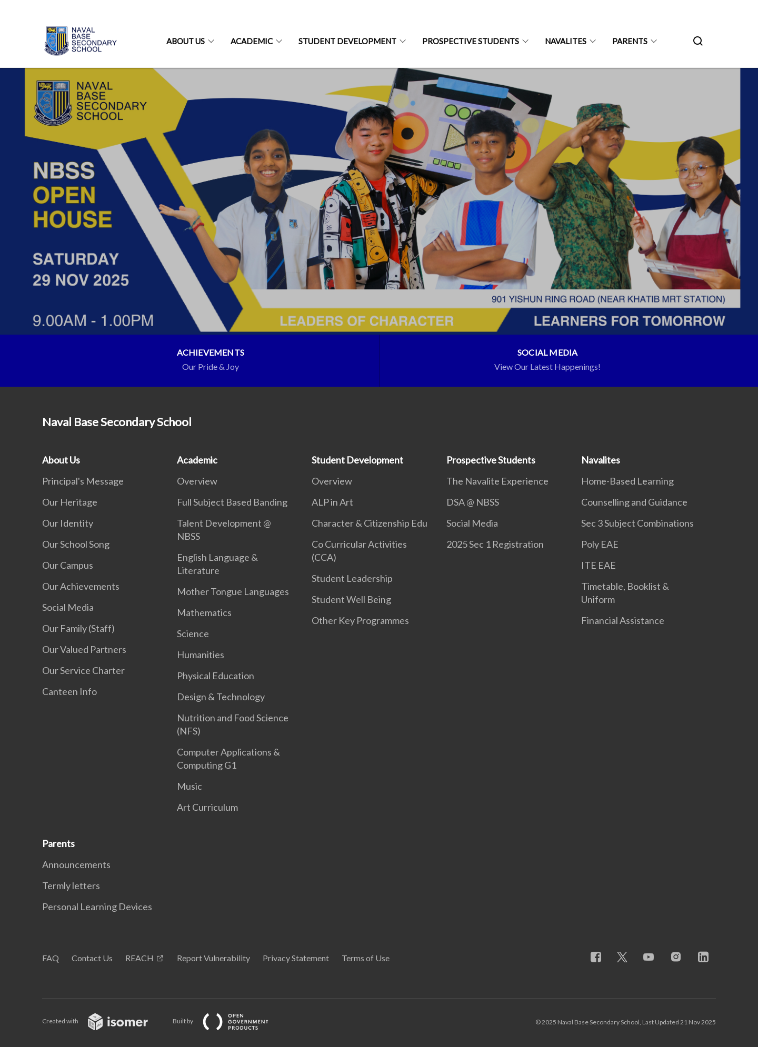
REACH (139, 958)
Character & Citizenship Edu (369, 523)
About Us (185, 41)
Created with (103, 1021)
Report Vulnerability (213, 958)
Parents (629, 41)
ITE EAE (598, 565)
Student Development (347, 41)
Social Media (68, 607)
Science (193, 633)
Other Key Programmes (360, 620)
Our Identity (67, 523)
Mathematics (204, 612)
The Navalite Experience (497, 481)
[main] (379, 227)
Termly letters (71, 885)
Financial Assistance (622, 620)
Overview (197, 481)
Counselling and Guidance (634, 502)
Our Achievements (80, 586)
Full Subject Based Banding (232, 502)
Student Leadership (352, 578)
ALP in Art (332, 502)
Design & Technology (221, 696)
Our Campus (67, 565)
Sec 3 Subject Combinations (637, 523)
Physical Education (215, 675)
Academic (252, 41)
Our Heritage (69, 502)
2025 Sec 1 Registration (495, 544)
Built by (229, 1021)
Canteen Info (69, 691)
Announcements (76, 864)
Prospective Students (470, 41)
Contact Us (92, 958)
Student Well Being (351, 599)
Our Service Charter (83, 670)
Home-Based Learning (627, 481)
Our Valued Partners (84, 649)
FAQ (50, 958)
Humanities (200, 654)
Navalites (565, 41)
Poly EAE (600, 544)
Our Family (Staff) (78, 628)
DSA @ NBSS (472, 502)
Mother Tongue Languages (233, 591)
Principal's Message (83, 481)
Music (189, 786)
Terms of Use (366, 958)
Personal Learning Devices (97, 906)
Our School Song (75, 544)
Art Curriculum (207, 807)
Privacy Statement (296, 958)
